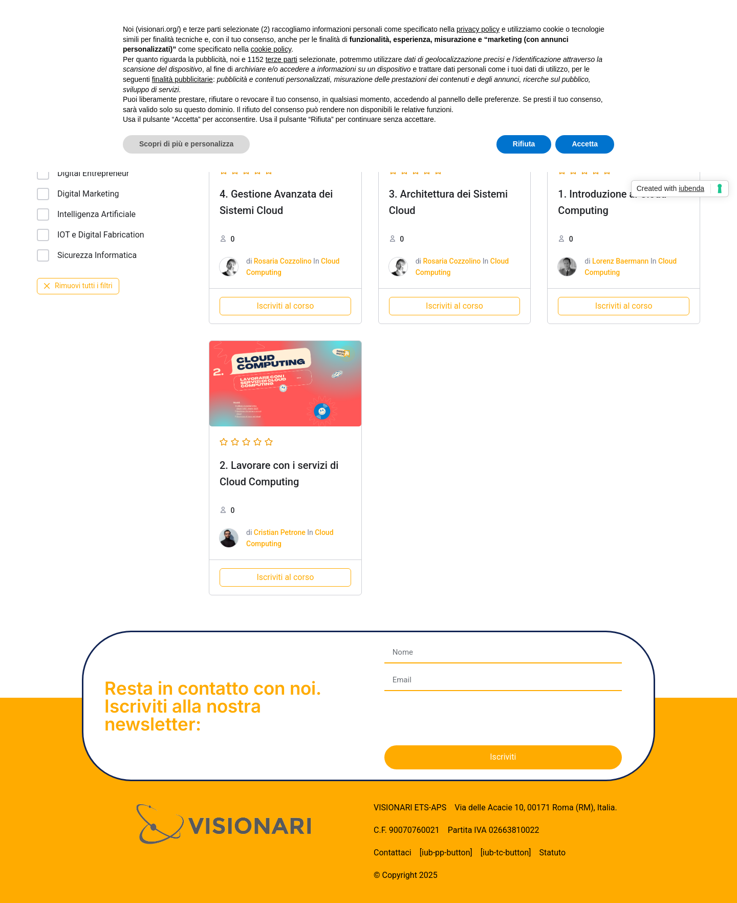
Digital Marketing (78, 194)
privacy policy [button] (478, 29)
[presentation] (462, 718)
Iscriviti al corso (285, 306)
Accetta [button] (585, 144)
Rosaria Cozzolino (283, 261)
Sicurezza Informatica (87, 255)
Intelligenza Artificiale (86, 214)
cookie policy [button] (271, 49)
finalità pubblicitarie (182, 79)
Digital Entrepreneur (83, 173)
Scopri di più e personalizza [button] (186, 144)
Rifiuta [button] (524, 144)
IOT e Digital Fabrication (90, 235)
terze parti (281, 59)
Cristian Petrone (280, 532)
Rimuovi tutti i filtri (78, 286)
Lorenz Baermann (620, 261)
